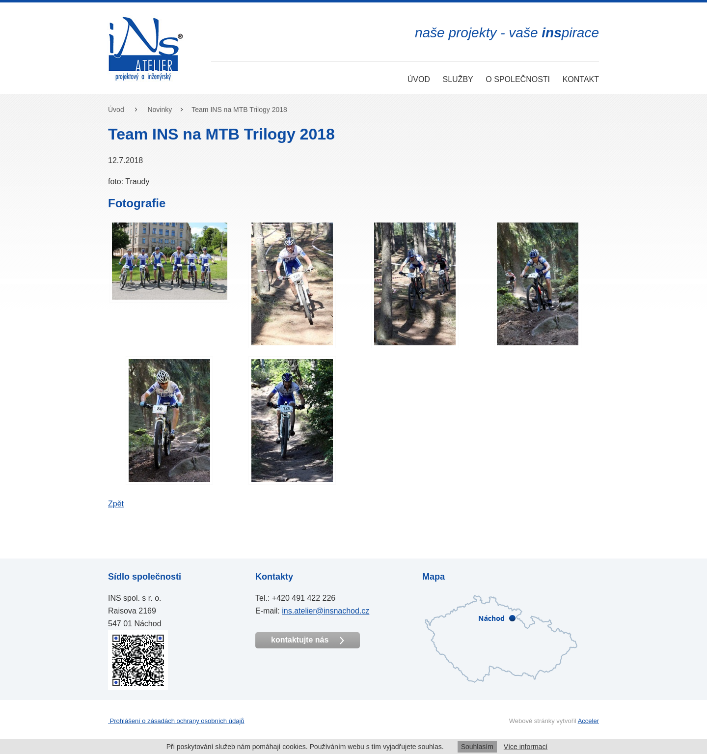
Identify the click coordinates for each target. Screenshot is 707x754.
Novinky (159, 109)
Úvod (419, 79)
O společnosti (518, 79)
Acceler (588, 721)
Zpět (116, 504)
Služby (457, 79)
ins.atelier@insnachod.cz (325, 611)
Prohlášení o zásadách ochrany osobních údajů (176, 721)
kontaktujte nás (307, 640)
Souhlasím (477, 747)
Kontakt (581, 79)
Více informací (525, 747)
